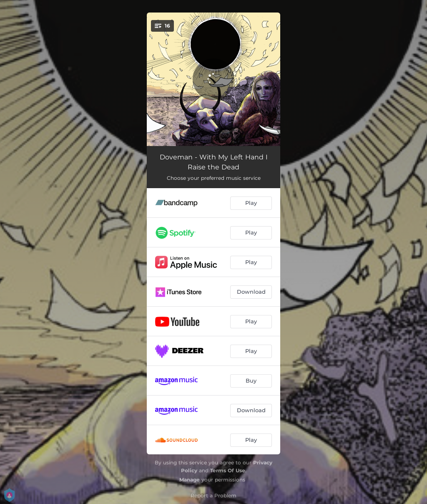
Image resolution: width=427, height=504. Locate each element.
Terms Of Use (227, 470)
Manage (189, 479)
